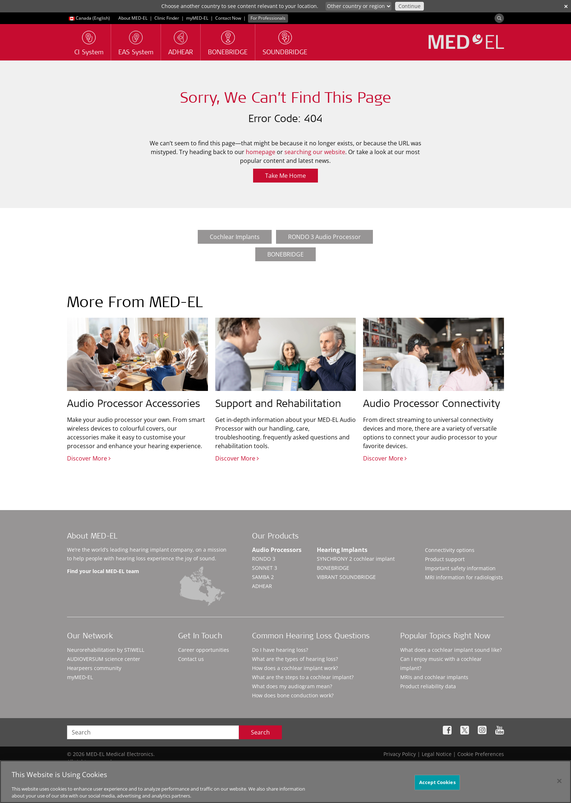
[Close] (559, 785)
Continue (409, 6)
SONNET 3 (264, 567)
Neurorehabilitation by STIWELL (105, 649)
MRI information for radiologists (464, 577)
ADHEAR (262, 586)
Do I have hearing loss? (280, 649)
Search (260, 732)
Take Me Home (285, 176)
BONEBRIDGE (285, 254)
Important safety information (460, 568)
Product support (445, 559)
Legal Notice (437, 754)
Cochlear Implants (235, 237)
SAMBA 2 (263, 576)
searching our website (314, 152)
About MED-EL (133, 18)
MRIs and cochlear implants (434, 677)
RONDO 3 (263, 558)
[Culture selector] (358, 6)
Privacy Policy (399, 754)
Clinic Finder (166, 18)
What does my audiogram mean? (292, 686)
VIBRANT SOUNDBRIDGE (346, 576)
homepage (260, 152)
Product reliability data (428, 686)
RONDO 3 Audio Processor (324, 237)
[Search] (499, 18)
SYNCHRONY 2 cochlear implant (356, 558)
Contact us (191, 658)
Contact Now (228, 18)
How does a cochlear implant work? (295, 668)
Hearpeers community (94, 668)
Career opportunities (203, 649)
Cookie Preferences (480, 754)
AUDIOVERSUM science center (103, 658)
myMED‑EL (197, 18)
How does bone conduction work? (293, 695)
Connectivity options (449, 550)
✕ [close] (566, 6)
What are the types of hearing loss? (295, 658)
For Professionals (268, 18)
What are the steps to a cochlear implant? (303, 677)
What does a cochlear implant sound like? (451, 649)
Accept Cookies (437, 786)
